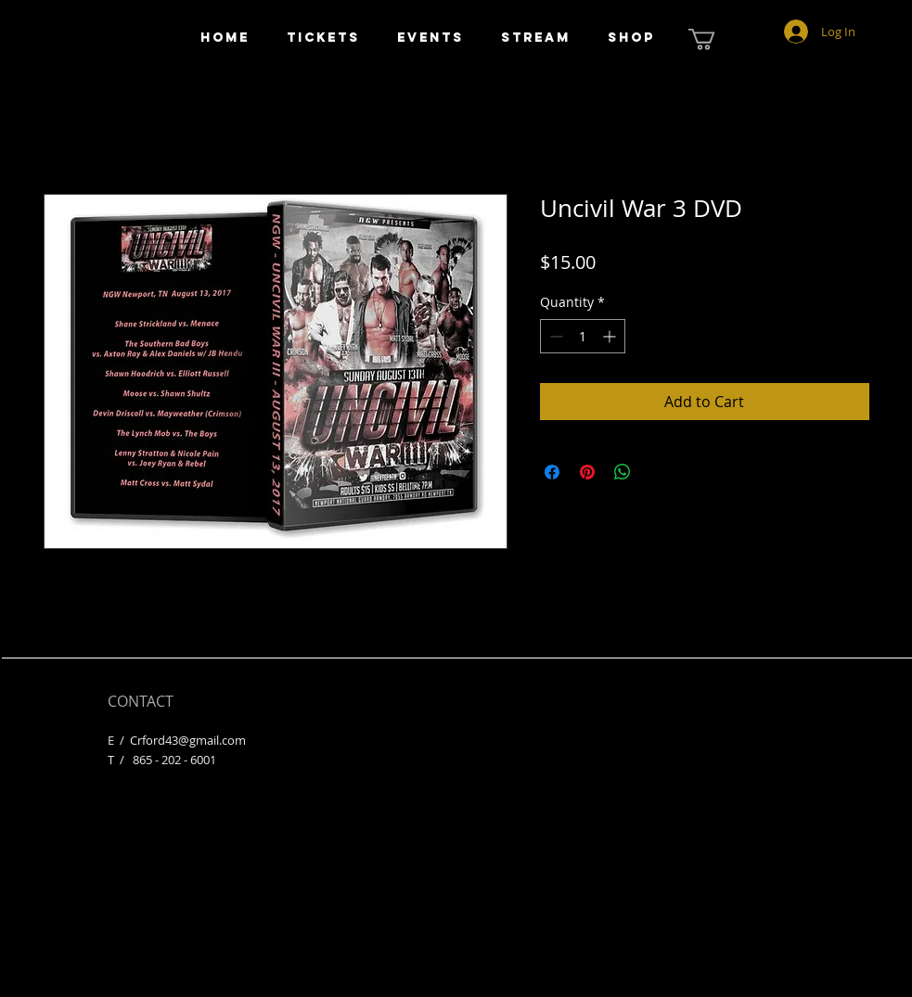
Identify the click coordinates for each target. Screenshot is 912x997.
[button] (714, 39)
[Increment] (611, 336)
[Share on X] (658, 472)
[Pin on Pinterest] (587, 472)
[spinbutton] (582, 336)
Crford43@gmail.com (188, 740)
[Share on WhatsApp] (622, 472)
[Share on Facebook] (552, 472)
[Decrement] (554, 336)
